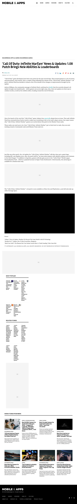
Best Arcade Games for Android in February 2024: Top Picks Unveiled (46, 424)
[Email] (70, 73)
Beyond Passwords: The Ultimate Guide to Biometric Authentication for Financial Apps (17, 310)
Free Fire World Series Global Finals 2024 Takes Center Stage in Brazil (64, 466)
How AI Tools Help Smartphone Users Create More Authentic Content (17, 285)
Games (10, 496)
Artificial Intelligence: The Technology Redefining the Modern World (9, 285)
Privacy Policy (38, 499)
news (41, 3)
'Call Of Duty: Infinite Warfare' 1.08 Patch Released (8, 348)
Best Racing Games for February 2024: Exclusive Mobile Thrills (12, 466)
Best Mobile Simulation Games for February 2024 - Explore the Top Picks (46, 467)
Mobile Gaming (42, 420)
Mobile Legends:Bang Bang (28, 420)
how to (61, 3)
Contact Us (13, 499)
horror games (60, 431)
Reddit (51, 87)
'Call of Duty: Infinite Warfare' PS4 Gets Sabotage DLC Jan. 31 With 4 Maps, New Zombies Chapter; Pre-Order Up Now (16, 353)
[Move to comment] (73, 73)
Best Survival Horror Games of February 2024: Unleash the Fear (64, 435)
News (3, 496)
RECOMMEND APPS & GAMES (11, 58)
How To (24, 496)
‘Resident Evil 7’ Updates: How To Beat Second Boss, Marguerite (20, 241)
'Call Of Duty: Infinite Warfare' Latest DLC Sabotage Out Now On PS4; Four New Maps (16, 331)
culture (67, 3)
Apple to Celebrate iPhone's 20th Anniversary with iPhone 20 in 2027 (9, 309)
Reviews (16, 496)
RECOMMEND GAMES (26, 58)
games (47, 3)
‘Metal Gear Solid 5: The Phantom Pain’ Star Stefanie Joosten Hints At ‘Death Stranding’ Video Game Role (30, 243)
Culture (31, 496)
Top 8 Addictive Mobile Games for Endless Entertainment (29, 466)
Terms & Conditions (25, 499)
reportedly (47, 118)
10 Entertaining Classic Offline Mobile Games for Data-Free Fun (12, 435)
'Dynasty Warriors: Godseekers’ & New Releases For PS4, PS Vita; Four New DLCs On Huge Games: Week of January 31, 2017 (24, 333)
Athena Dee (7, 72)
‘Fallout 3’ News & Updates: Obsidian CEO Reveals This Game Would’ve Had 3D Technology (27, 239)
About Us (5, 499)
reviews (53, 3)
